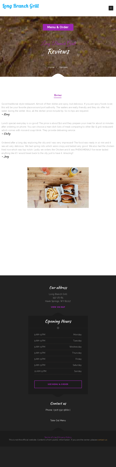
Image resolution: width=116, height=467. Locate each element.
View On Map (58, 307)
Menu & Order (57, 27)
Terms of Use (50, 437)
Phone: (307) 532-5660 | (58, 410)
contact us (102, 440)
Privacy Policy (65, 437)
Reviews (58, 95)
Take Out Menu (58, 420)
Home (51, 67)
